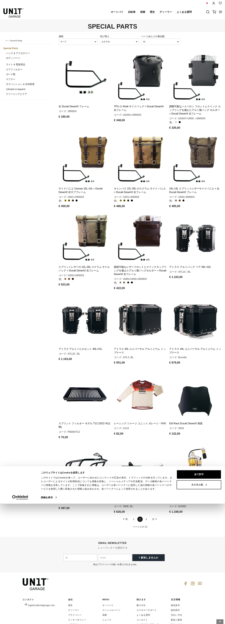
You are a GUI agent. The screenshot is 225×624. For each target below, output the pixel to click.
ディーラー (166, 12)
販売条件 (175, 572)
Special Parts (10, 48)
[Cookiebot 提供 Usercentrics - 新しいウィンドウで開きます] (20, 618)
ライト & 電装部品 (15, 64)
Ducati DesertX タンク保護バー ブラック (81, 465)
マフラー (10, 79)
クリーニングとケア (16, 94)
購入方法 (141, 572)
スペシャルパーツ (111, 577)
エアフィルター (14, 69)
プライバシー (75, 582)
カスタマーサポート (147, 577)
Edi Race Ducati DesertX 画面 (185, 396)
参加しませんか (148, 524)
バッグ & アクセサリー (18, 53)
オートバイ (117, 12)
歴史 (152, 12)
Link (134, 531)
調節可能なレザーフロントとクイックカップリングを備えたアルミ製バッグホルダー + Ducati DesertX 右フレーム (140, 254)
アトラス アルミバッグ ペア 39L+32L (190, 250)
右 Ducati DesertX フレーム (74, 101)
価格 (61, 36)
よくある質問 (184, 12)
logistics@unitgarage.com (41, 572)
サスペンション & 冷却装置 (20, 84)
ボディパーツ (13, 58)
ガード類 (10, 74)
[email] (115, 524)
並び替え (104, 36)
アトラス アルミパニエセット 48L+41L (80, 327)
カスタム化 (199, 605)
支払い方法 (176, 582)
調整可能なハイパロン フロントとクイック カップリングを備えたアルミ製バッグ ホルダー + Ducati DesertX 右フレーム (195, 105)
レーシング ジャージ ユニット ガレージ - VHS (140, 396)
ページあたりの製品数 (153, 36)
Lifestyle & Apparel (15, 89)
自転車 (131, 12)
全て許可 (199, 595)
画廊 (142, 12)
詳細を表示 (47, 618)
